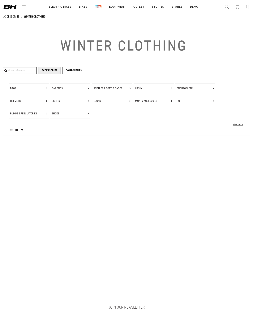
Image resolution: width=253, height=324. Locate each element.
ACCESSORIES (11, 16)
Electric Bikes (60, 6)
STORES (177, 6)
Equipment (117, 6)
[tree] (126, 107)
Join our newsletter (126, 307)
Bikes (83, 6)
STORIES (158, 6)
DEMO (194, 6)
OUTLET (138, 6)
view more (238, 124)
